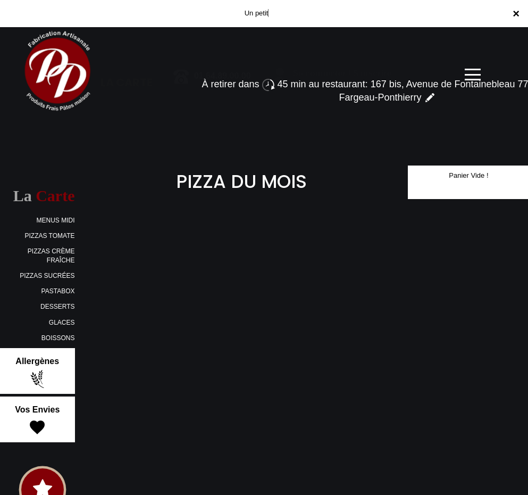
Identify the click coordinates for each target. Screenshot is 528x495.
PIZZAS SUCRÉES (47, 275)
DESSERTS (57, 306)
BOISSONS (58, 338)
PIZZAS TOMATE (49, 236)
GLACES (62, 322)
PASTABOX (58, 291)
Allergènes (37, 373)
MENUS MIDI (56, 220)
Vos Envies (37, 421)
